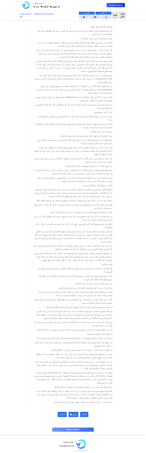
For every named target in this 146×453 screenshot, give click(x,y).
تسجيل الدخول (116, 5)
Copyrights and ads (66, 446)
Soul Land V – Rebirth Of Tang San (37, 14)
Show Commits (73, 430)
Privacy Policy (68, 442)
